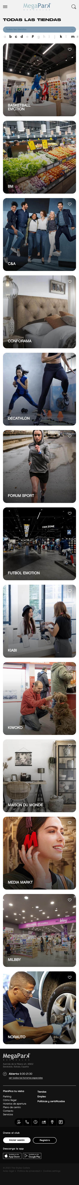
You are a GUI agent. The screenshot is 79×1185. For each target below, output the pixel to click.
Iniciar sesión (17, 1140)
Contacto (8, 1111)
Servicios (8, 1114)
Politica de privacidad (28, 1171)
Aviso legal (8, 1171)
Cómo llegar (10, 1100)
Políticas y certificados (51, 1101)
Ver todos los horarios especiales (26, 1078)
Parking (7, 1097)
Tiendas (41, 1092)
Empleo (41, 1097)
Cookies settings (51, 1171)
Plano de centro (12, 1107)
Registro (45, 1140)
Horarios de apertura (14, 1104)
